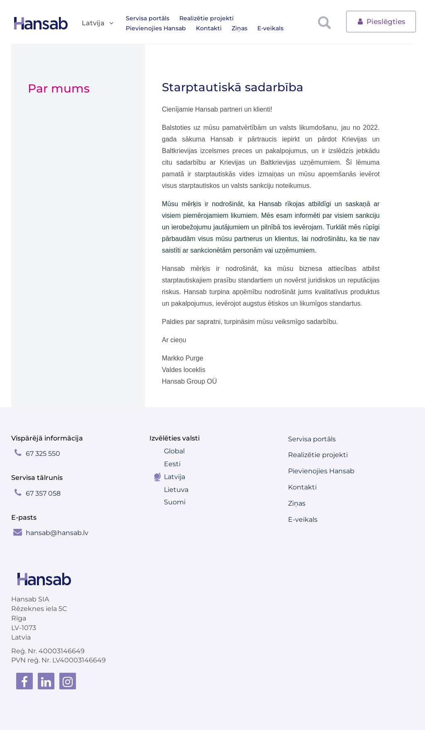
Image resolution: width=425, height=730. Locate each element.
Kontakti (138, 28)
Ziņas (169, 28)
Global (174, 451)
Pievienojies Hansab (274, 18)
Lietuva (176, 490)
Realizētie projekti (206, 18)
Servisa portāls (147, 18)
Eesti (172, 464)
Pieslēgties (381, 21)
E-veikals (200, 28)
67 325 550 (43, 453)
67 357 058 (43, 493)
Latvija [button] (98, 23)
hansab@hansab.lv (57, 533)
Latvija (174, 476)
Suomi (175, 502)
